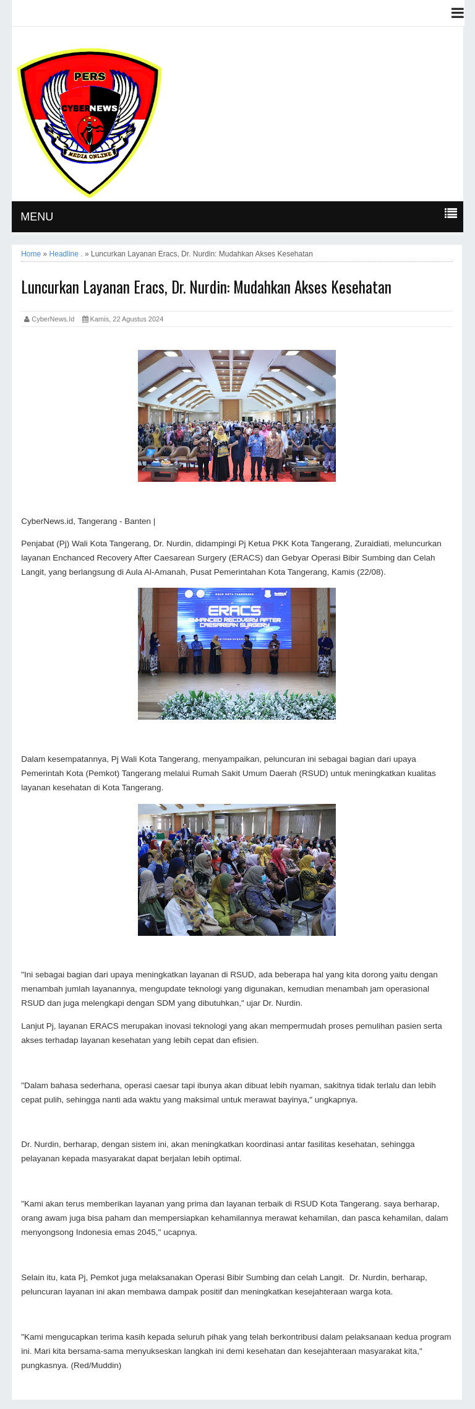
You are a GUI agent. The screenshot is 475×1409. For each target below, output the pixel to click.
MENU (36, 217)
